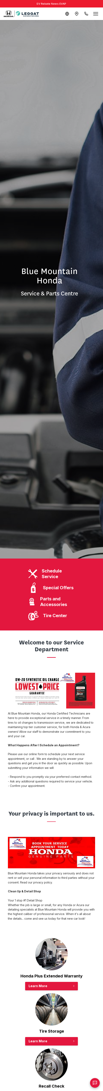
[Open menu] (96, 13)
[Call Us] (86, 14)
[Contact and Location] (76, 14)
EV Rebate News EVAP (51, 3)
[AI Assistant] (95, 1083)
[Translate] (66, 14)
